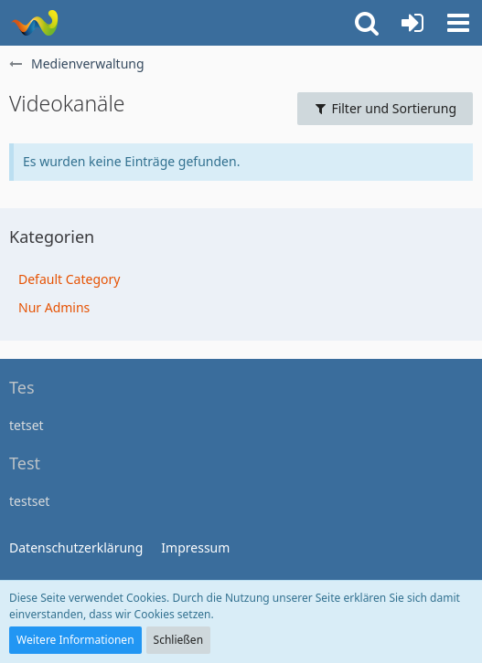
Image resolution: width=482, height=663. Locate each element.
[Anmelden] (412, 23)
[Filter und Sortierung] (385, 109)
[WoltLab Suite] (34, 23)
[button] (458, 23)
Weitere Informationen (75, 639)
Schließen (178, 639)
